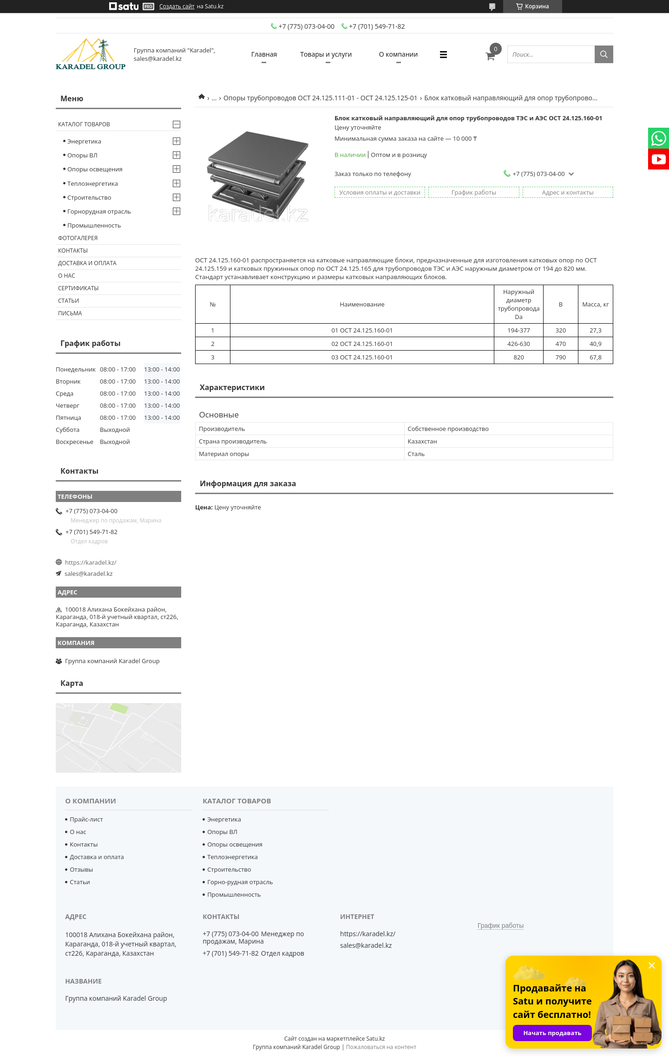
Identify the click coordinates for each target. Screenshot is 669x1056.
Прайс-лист (86, 819)
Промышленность (94, 225)
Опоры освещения (95, 169)
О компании (398, 54)
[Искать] (604, 54)
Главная (264, 54)
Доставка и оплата (87, 263)
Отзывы (81, 869)
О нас (66, 276)
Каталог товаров (84, 124)
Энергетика (84, 141)
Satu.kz (375, 1039)
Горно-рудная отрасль (240, 882)
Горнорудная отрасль (99, 211)
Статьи (68, 301)
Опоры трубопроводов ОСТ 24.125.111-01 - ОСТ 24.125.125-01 (320, 97)
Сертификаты (78, 288)
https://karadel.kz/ (91, 562)
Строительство (89, 197)
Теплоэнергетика (92, 183)
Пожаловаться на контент (381, 1047)
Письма (70, 313)
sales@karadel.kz (88, 573)
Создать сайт (177, 6)
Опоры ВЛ (82, 155)
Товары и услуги (326, 54)
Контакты (73, 250)
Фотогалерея (78, 238)
